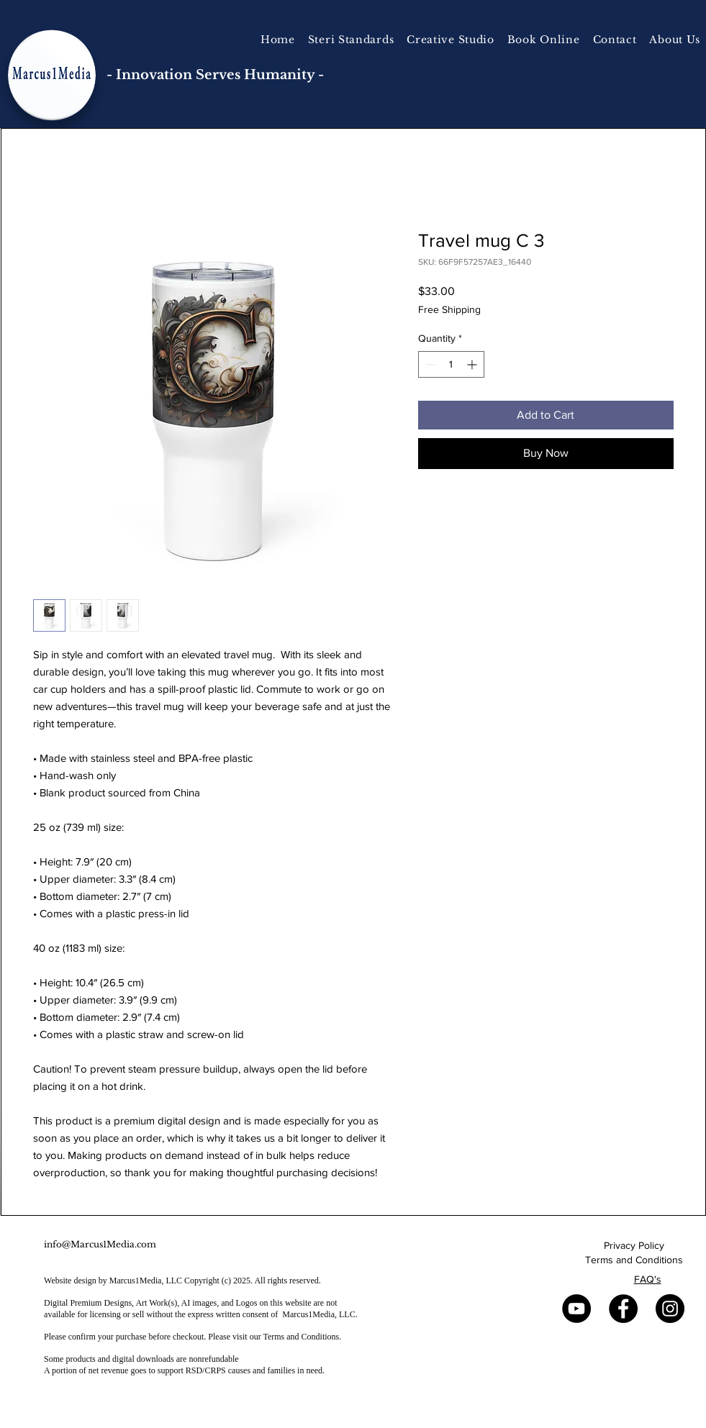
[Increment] (473, 364)
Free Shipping (449, 309)
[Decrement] (429, 364)
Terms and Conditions (634, 1259)
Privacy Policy (634, 1245)
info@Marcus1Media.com (100, 1244)
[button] (450, 39)
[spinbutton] (451, 364)
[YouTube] (576, 1308)
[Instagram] (670, 1308)
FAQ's (647, 1279)
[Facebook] (623, 1308)
